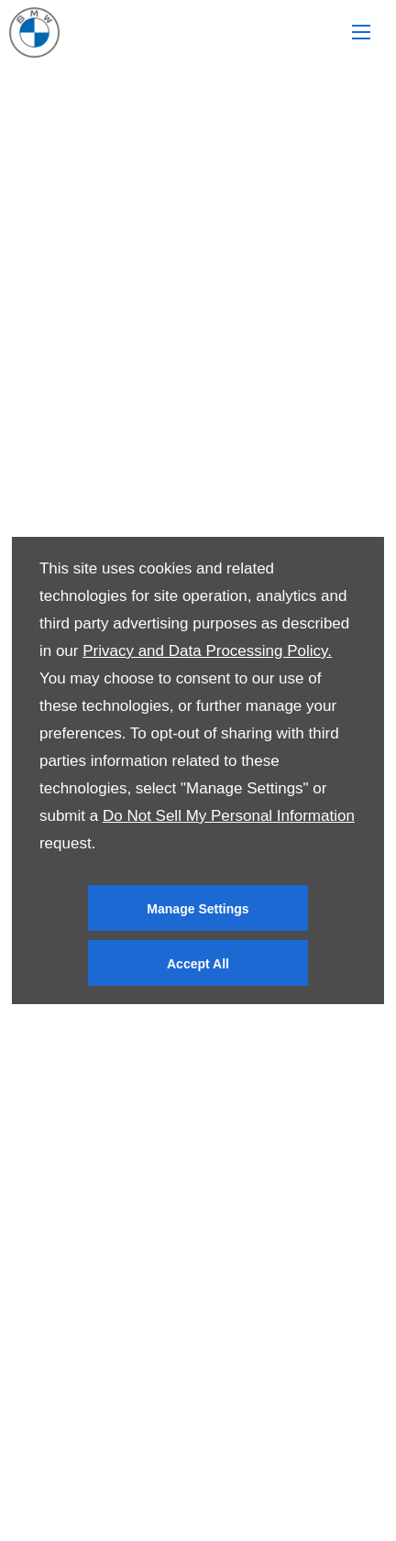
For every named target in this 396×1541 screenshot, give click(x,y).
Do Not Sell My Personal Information (229, 816)
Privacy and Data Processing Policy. (207, 651)
